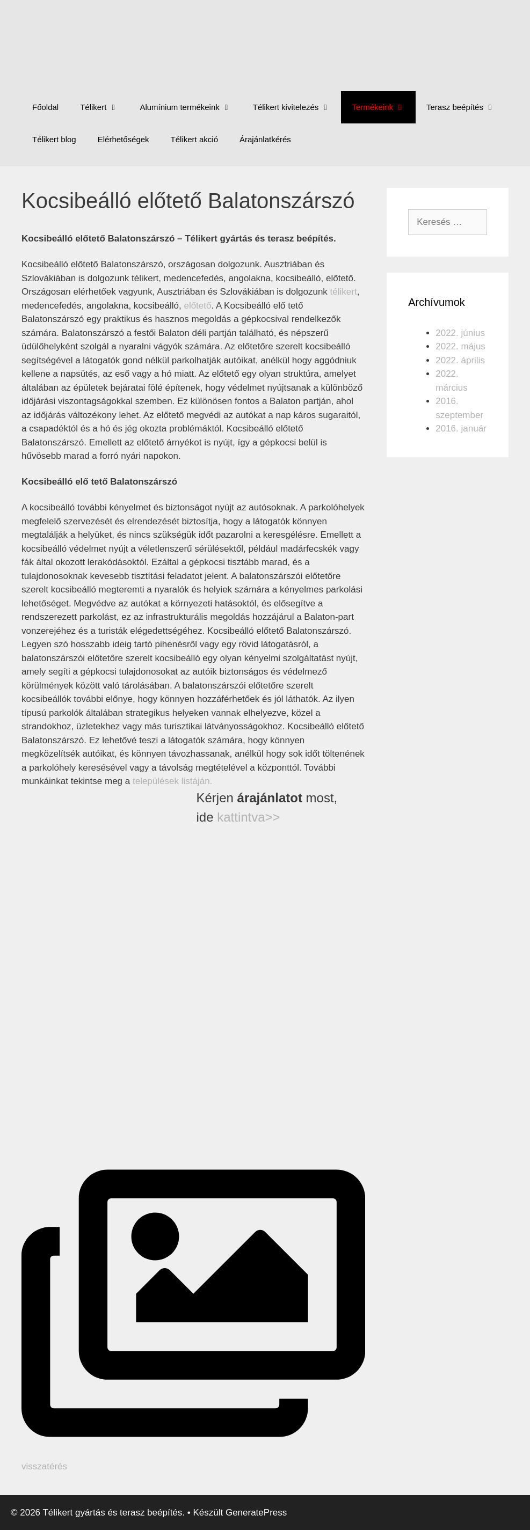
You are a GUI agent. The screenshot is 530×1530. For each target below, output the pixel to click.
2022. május (460, 346)
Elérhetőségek (123, 139)
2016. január (461, 428)
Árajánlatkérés (265, 139)
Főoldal (45, 107)
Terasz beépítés (466, 107)
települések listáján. (172, 781)
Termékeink (384, 107)
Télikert (104, 107)
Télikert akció (194, 139)
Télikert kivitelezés (297, 107)
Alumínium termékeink (191, 107)
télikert (343, 292)
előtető (197, 306)
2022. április (460, 360)
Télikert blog (54, 139)
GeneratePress (256, 1512)
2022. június (460, 333)
